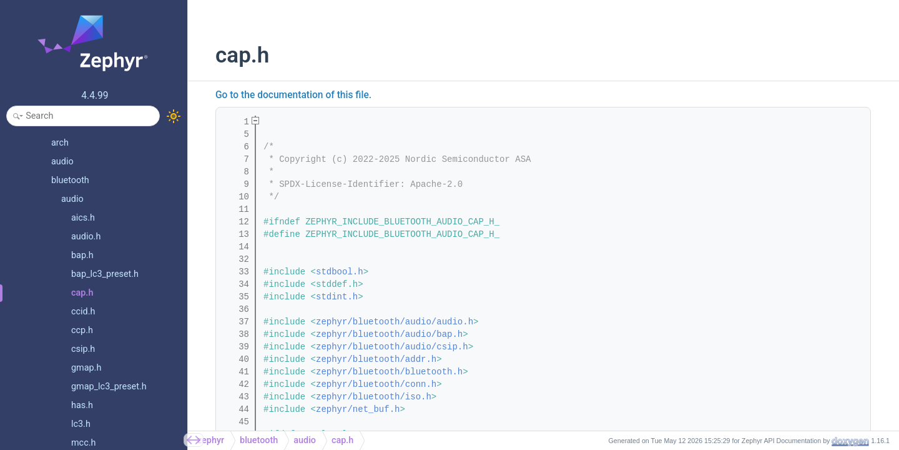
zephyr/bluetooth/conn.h (376, 384)
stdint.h (337, 297)
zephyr (210, 440)
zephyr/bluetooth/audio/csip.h (392, 347)
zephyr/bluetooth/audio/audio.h (394, 322)
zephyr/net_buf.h (358, 409)
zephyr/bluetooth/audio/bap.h (389, 334)
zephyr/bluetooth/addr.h (376, 359)
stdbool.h (339, 272)
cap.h (342, 440)
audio (304, 440)
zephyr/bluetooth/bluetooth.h (389, 372)
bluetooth (259, 440)
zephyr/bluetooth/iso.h (373, 397)
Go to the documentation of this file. (293, 95)
